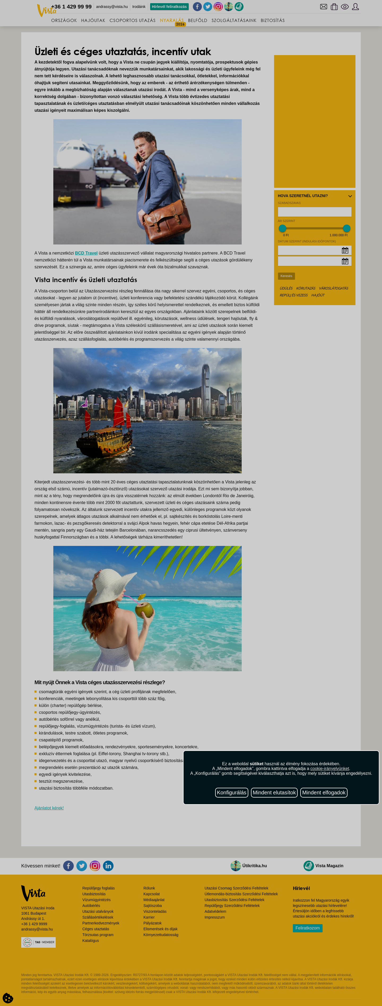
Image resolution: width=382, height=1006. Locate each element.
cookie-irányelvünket (329, 768)
